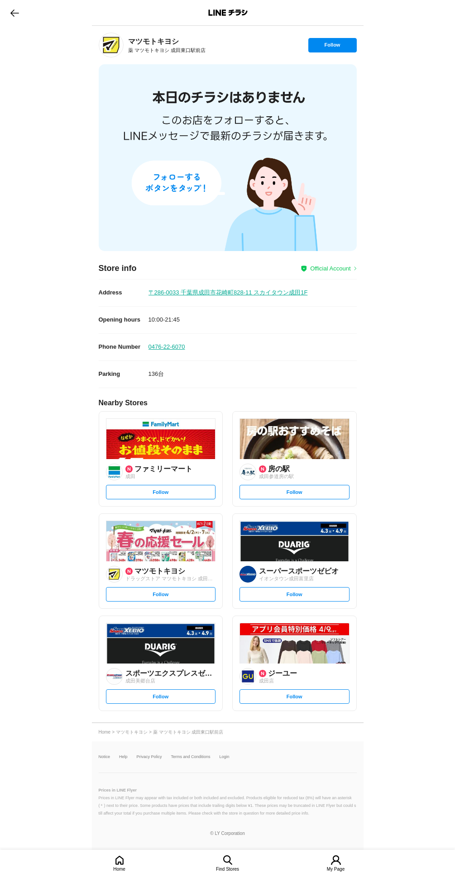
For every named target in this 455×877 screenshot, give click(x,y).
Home (119, 869)
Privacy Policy (149, 757)
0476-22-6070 (166, 346)
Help (123, 757)
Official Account (330, 268)
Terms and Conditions (191, 757)
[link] (111, 45)
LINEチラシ (228, 12)
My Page (336, 869)
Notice (104, 757)
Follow (332, 47)
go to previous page (14, 12)
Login (225, 757)
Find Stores (227, 869)
